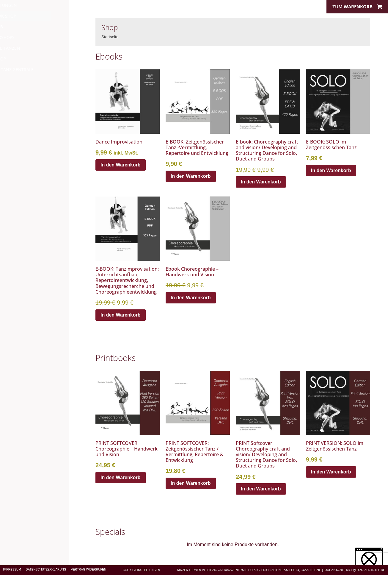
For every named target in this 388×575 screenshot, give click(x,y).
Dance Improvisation (118, 141)
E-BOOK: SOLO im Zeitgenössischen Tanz (331, 144)
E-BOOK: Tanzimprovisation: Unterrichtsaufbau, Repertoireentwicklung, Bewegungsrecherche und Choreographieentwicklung (127, 280)
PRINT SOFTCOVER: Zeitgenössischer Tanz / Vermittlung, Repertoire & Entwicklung (195, 452)
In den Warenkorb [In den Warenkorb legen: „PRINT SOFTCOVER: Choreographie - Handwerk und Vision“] (120, 477)
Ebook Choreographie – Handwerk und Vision (192, 272)
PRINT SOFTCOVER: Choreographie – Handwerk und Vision (126, 449)
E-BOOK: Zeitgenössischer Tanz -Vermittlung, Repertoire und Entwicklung (197, 147)
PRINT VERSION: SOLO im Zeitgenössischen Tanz (334, 446)
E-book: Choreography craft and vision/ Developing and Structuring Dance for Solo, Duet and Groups (267, 150)
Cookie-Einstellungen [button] (141, 570)
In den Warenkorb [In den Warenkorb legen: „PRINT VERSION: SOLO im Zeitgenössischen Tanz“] (331, 471)
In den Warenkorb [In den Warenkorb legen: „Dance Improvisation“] (120, 164)
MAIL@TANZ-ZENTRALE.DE (365, 570)
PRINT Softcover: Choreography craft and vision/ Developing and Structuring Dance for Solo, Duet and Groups (266, 454)
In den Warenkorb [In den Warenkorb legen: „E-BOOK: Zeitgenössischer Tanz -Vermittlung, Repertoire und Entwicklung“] (191, 176)
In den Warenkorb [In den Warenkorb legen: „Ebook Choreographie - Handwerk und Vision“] (191, 297)
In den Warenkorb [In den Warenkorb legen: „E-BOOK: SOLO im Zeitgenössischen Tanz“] (331, 170)
